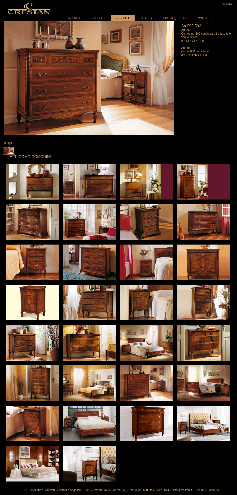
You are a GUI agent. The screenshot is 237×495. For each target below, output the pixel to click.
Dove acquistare (175, 18)
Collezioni (97, 18)
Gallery (145, 18)
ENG (229, 3)
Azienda (74, 18)
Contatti (204, 18)
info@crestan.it (182, 490)
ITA (221, 3)
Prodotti (122, 18)
